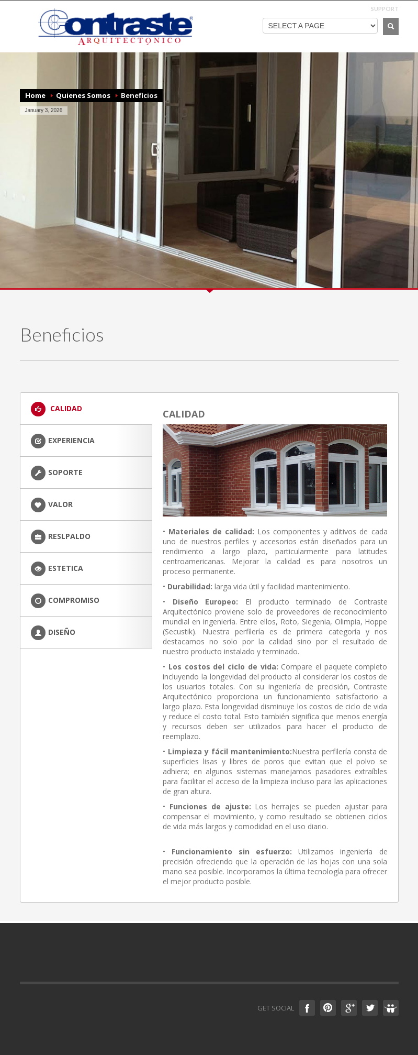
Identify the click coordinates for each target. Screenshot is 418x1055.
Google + (349, 1008)
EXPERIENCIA (63, 441)
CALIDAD (56, 409)
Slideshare (391, 1008)
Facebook (307, 1008)
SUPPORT (385, 8)
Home (35, 95)
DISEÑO (53, 632)
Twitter (370, 1008)
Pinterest (328, 1008)
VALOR (52, 505)
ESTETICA (57, 569)
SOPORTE (57, 473)
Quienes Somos (83, 95)
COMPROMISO (65, 601)
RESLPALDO (61, 537)
